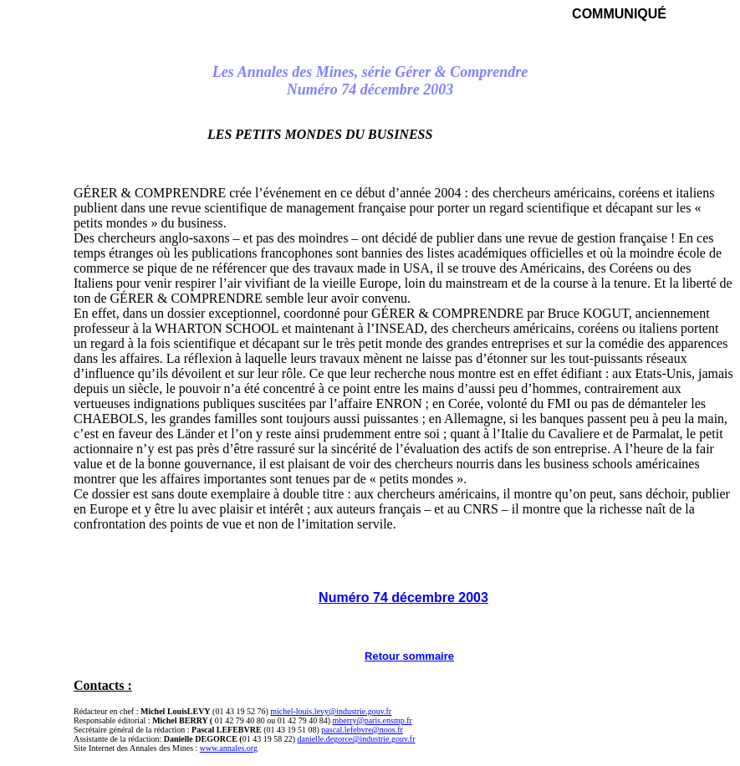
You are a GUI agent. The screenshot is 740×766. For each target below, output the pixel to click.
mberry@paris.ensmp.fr (372, 720)
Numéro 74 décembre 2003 (403, 597)
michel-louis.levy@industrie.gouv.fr (330, 711)
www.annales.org (229, 748)
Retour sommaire (409, 656)
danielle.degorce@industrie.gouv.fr (357, 738)
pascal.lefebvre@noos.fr (362, 729)
